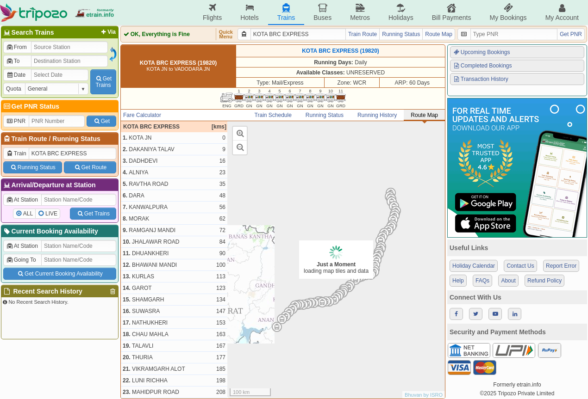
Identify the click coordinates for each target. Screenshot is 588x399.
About (508, 280)
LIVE (51, 213)
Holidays (400, 12)
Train (16, 153)
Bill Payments (451, 12)
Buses (322, 12)
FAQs (482, 280)
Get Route (90, 167)
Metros (360, 12)
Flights (212, 12)
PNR (15, 121)
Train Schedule (273, 115)
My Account (562, 12)
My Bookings (507, 12)
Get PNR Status (30, 106)
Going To (21, 260)
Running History (377, 115)
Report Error (561, 266)
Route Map (438, 34)
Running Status (76, 138)
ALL (28, 213)
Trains (286, 12)
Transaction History (480, 79)
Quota (13, 89)
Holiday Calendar (473, 266)
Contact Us (520, 266)
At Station (22, 199)
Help (458, 280)
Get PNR (571, 34)
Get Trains (93, 213)
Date (15, 75)
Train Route (29, 138)
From (16, 47)
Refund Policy (544, 280)
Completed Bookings (482, 65)
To (12, 61)
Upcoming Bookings (481, 52)
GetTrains (103, 81)
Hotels (249, 12)
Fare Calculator (142, 115)
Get (101, 121)
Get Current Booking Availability (59, 273)
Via (108, 32)
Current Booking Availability (50, 231)
